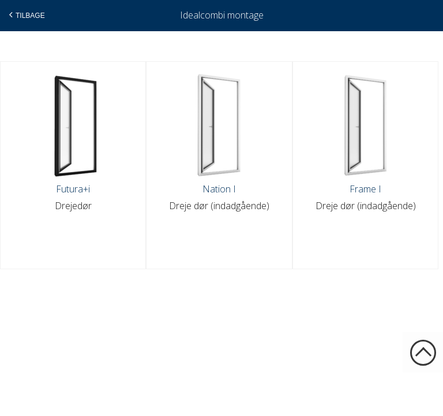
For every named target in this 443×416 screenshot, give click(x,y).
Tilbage (25, 15)
